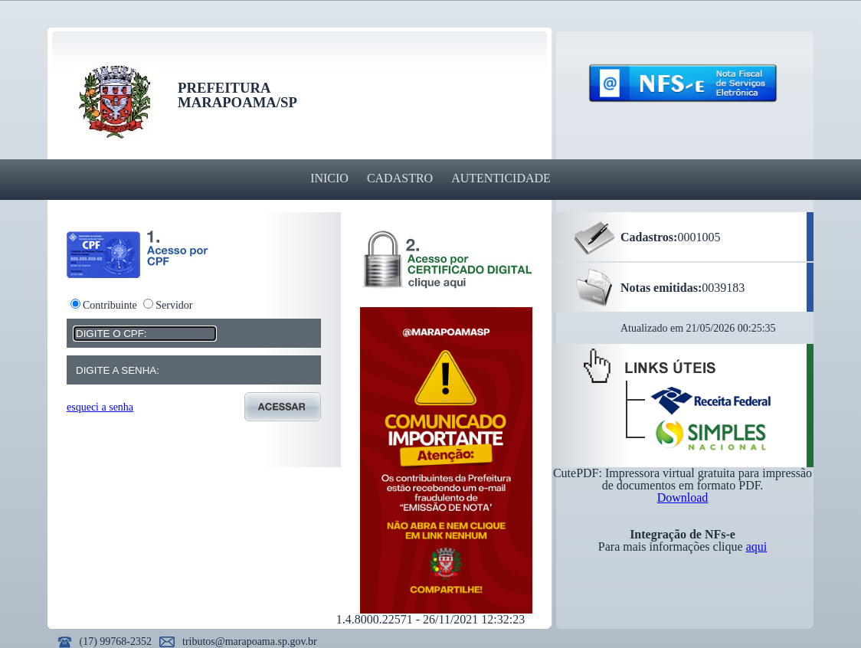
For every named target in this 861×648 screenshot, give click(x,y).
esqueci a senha (100, 407)
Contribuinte (110, 305)
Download (683, 497)
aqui (757, 546)
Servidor (174, 305)
